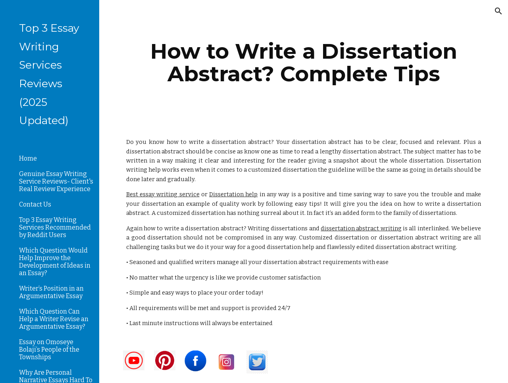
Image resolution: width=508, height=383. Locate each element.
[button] (498, 11)
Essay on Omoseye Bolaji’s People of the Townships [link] (49, 349)
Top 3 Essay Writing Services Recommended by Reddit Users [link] (55, 227)
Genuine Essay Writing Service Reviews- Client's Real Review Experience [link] (56, 181)
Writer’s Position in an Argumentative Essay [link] (51, 292)
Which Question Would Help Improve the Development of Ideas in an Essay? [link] (54, 262)
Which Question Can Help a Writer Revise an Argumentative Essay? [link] (54, 319)
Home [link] (28, 158)
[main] (304, 62)
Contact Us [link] (35, 204)
